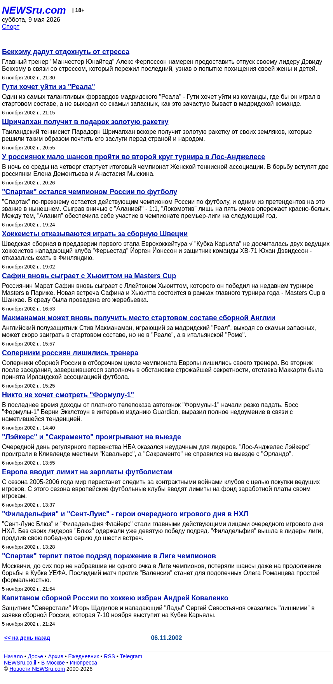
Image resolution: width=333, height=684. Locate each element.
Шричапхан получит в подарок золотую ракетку (85, 122)
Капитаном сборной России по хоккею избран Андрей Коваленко (115, 598)
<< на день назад (27, 638)
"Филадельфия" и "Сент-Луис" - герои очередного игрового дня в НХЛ (125, 514)
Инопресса (84, 662)
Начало (13, 656)
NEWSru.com (34, 10)
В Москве (53, 662)
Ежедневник (83, 656)
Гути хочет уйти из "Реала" (48, 87)
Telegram (131, 656)
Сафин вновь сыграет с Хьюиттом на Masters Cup (89, 276)
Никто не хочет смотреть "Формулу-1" (68, 395)
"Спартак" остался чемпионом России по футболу (89, 192)
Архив (55, 656)
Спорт (10, 26)
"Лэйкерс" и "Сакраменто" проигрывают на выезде (91, 437)
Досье (35, 656)
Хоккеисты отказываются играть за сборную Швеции (95, 234)
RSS (109, 656)
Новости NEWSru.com (37, 669)
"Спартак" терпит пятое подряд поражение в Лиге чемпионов (109, 556)
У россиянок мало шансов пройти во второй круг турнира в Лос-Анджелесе (133, 157)
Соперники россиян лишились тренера (70, 353)
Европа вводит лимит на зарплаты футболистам (87, 472)
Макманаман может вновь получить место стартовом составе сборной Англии (138, 318)
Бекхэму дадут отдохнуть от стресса (65, 52)
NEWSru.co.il (20, 662)
